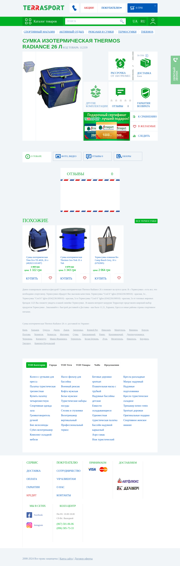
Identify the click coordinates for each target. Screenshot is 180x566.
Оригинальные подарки (136, 415)
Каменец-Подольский (45, 343)
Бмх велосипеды (39, 425)
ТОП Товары (83, 365)
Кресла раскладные (134, 376)
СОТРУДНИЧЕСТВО (69, 471)
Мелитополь (117, 339)
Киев (24, 330)
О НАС (60, 487)
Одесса (46, 330)
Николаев (106, 330)
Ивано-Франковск (58, 339)
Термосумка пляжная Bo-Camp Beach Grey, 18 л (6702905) (107, 260)
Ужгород (26, 343)
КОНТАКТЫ (64, 495)
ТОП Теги (66, 365)
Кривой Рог (92, 330)
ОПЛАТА (32, 479)
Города (53, 365)
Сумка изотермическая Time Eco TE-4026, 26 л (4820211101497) (37, 260)
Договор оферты (84, 558)
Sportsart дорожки (133, 410)
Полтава (26, 334)
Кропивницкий (116, 334)
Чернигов (38, 334)
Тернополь (76, 339)
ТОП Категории (36, 365)
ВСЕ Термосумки (146, 221)
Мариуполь (119, 330)
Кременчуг (41, 339)
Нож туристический (103, 439)
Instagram (35, 525)
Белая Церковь (91, 339)
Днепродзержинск (135, 334)
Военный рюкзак (70, 386)
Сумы (75, 334)
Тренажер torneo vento (135, 405)
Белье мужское (69, 396)
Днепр (56, 330)
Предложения (111, 365)
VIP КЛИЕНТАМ (66, 479)
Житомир (64, 334)
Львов (66, 330)
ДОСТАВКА (34, 471)
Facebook (35, 515)
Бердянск (144, 339)
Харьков (35, 330)
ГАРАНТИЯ (33, 487)
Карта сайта (66, 558)
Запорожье (78, 330)
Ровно (102, 334)
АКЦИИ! (89, 7)
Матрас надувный (133, 381)
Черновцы (27, 339)
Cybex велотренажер (41, 429)
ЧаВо (97, 365)
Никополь (131, 339)
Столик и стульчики (72, 410)
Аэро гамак (98, 434)
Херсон (144, 330)
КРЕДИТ (32, 495)
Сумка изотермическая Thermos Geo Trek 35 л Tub (71, 260)
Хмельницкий (88, 334)
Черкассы (51, 334)
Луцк (104, 339)
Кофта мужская (69, 391)
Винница (133, 330)
